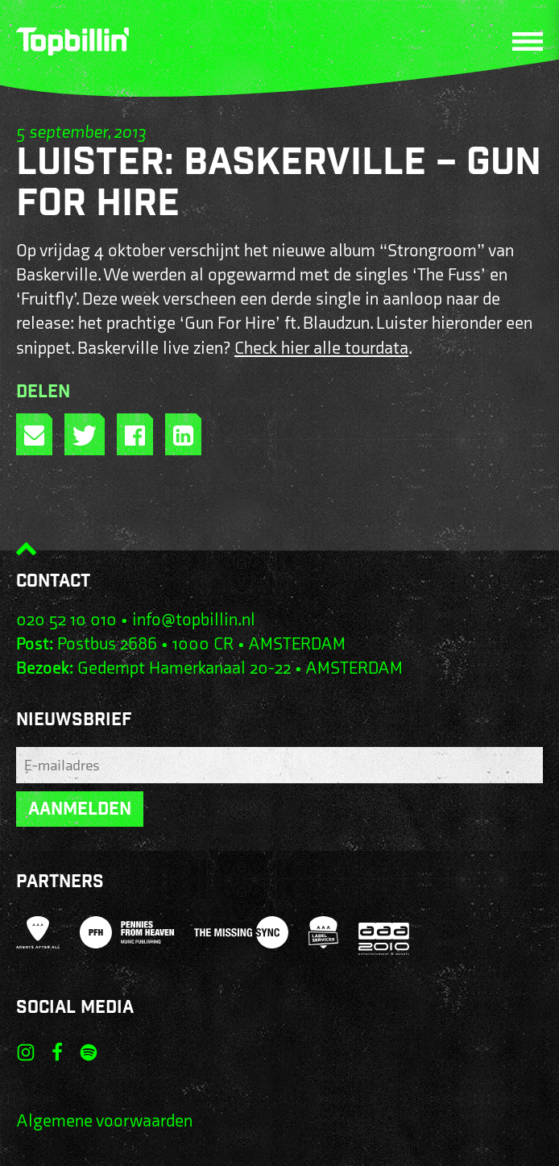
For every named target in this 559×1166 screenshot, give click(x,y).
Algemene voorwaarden (104, 1121)
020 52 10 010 (66, 620)
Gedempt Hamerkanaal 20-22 (184, 668)
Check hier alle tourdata (321, 348)
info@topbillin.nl (193, 620)
